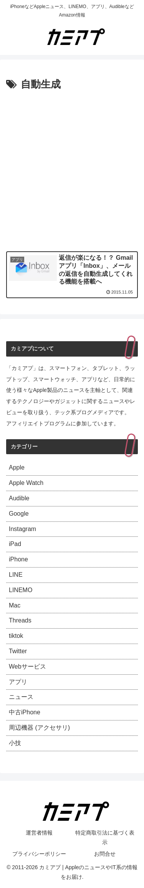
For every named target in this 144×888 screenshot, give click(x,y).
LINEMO (20, 590)
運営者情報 (39, 833)
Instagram (22, 529)
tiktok (16, 635)
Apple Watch (26, 483)
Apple (17, 467)
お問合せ (105, 854)
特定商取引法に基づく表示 (104, 837)
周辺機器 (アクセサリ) (39, 727)
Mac (14, 605)
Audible (19, 498)
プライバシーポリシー (39, 854)
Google (19, 513)
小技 (15, 743)
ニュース (21, 697)
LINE (16, 574)
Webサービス (27, 666)
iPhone (18, 559)
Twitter (18, 651)
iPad (15, 544)
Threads (20, 620)
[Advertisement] (72, 169)
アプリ (18, 682)
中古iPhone (24, 712)
